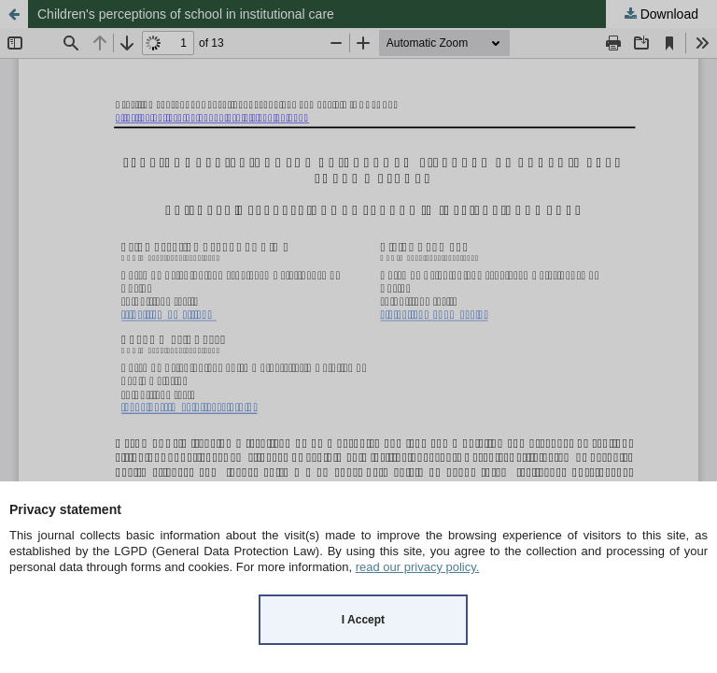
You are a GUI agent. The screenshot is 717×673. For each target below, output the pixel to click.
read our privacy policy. (418, 567)
